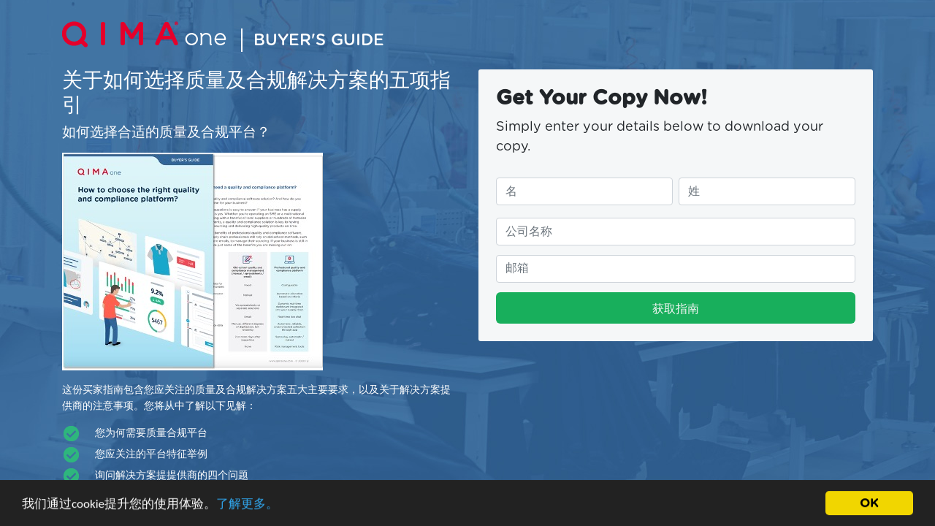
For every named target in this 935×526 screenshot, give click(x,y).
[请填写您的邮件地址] (675, 269)
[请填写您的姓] (767, 191)
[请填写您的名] (584, 191)
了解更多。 (247, 505)
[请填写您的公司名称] (675, 231)
